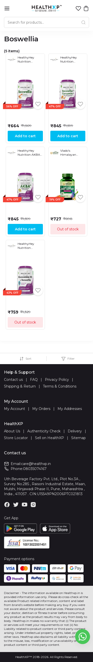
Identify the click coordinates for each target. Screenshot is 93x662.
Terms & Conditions (59, 386)
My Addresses (70, 408)
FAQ (34, 379)
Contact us (13, 379)
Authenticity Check (44, 431)
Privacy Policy (57, 379)
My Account (14, 408)
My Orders (41, 408)
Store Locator (16, 438)
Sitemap (78, 438)
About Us (12, 431)
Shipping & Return (20, 386)
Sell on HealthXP (49, 438)
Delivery (75, 431)
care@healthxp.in (36, 464)
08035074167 (35, 468)
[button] (78, 8)
